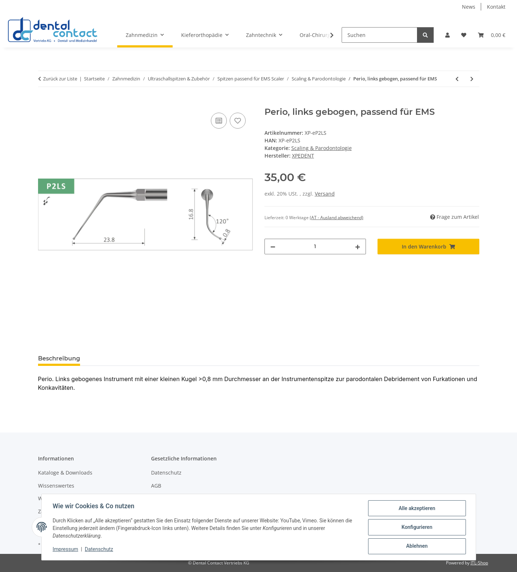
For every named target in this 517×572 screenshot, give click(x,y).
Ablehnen (416, 546)
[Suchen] (379, 35)
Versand (325, 193)
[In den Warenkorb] (44, 103)
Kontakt (496, 6)
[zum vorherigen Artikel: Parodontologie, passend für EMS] (457, 79)
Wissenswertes (56, 485)
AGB (156, 485)
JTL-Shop (479, 563)
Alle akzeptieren (416, 509)
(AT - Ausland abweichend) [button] (336, 217)
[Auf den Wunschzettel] (238, 121)
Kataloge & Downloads (65, 472)
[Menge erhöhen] (358, 246)
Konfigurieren (416, 527)
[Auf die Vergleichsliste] (219, 121)
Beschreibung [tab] (59, 358)
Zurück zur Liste (60, 78)
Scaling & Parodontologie (321, 148)
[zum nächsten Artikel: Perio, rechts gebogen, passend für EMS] (471, 79)
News (468, 6)
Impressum (66, 549)
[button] (447, 34)
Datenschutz (99, 549)
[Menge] (315, 246)
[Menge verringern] (273, 246)
